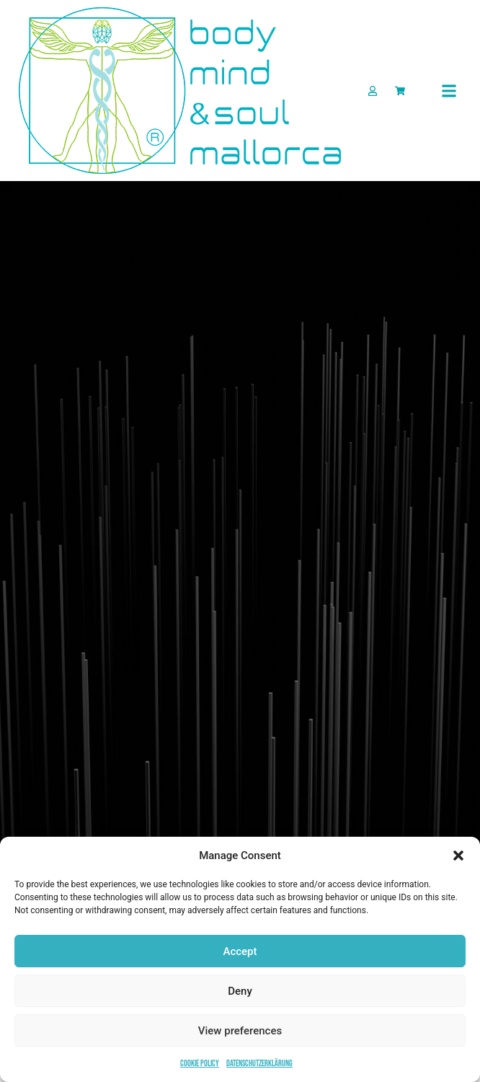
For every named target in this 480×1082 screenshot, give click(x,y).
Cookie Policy (199, 1063)
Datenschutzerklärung (259, 1063)
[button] (458, 855)
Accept (240, 951)
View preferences (240, 1030)
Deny (240, 991)
